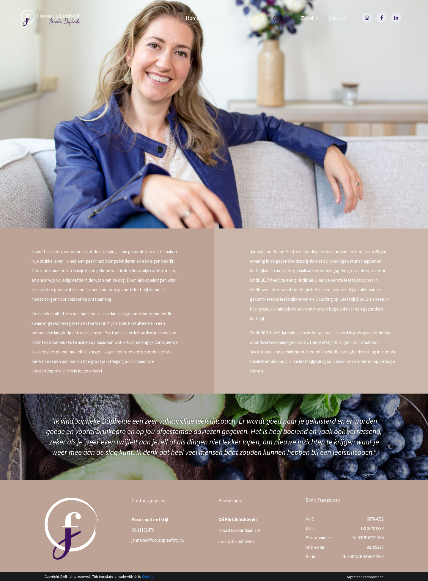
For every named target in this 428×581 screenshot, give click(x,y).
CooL (215, 18)
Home (192, 18)
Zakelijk (309, 18)
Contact (337, 18)
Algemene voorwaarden (365, 576)
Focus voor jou (247, 18)
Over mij (282, 18)
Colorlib (147, 576)
